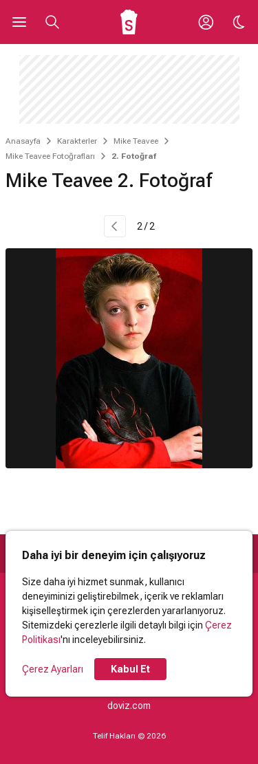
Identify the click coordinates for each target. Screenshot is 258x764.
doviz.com (129, 705)
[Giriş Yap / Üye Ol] (205, 22)
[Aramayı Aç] (52, 22)
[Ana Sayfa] (129, 22)
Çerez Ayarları (52, 669)
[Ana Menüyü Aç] (19, 22)
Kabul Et (130, 669)
